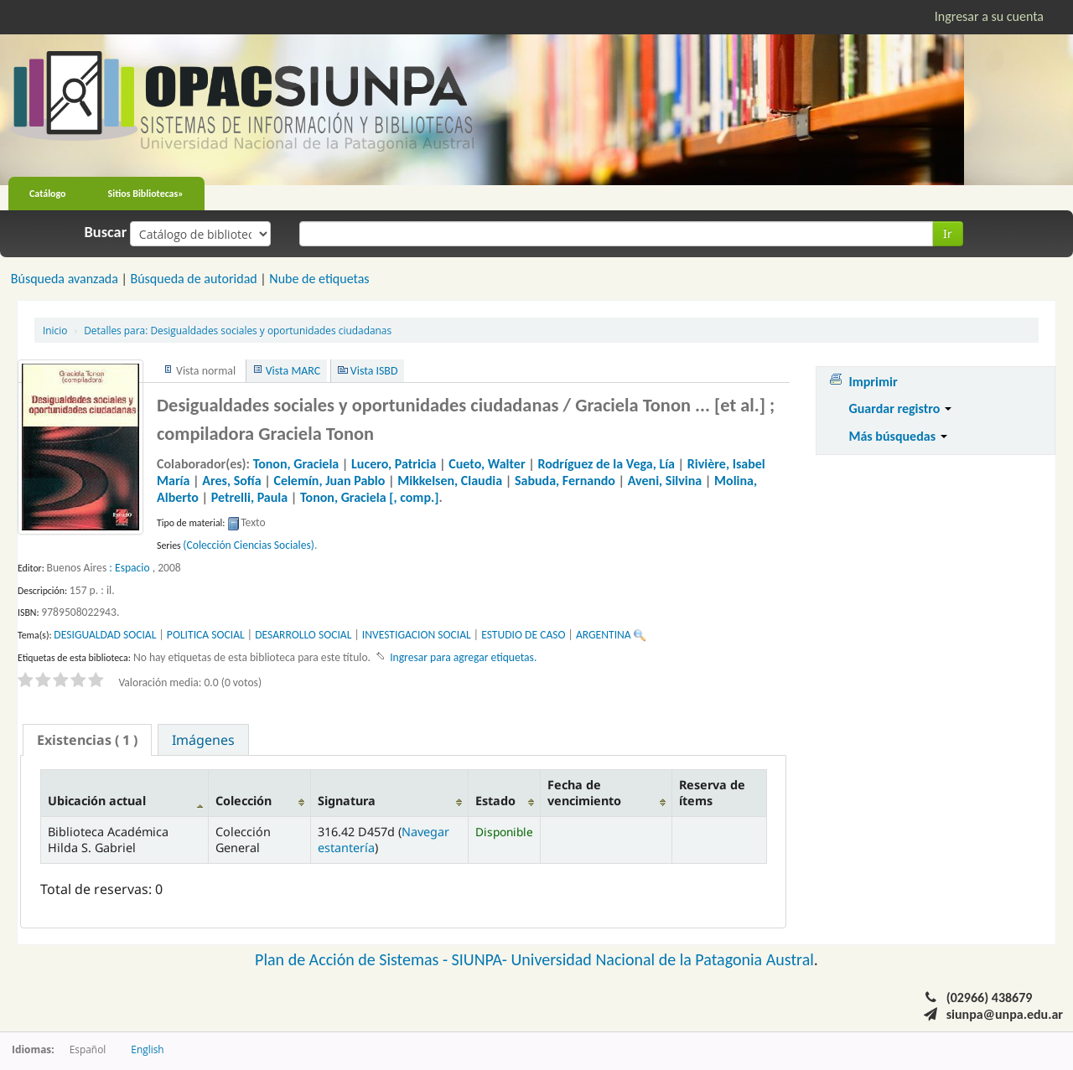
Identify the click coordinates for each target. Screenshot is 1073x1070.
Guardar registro (899, 408)
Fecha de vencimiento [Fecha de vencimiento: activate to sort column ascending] (584, 793)
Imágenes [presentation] (203, 740)
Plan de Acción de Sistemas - (353, 959)
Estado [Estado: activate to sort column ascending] (495, 801)
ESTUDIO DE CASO (523, 635)
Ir (947, 233)
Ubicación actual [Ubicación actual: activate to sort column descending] (97, 801)
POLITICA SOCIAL (206, 635)
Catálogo (47, 193)
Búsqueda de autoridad (193, 279)
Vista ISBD (374, 371)
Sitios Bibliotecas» (146, 193)
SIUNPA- (481, 959)
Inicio (55, 330)
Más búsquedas (897, 436)
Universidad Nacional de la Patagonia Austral (662, 959)
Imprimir (872, 382)
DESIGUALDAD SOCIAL (105, 635)
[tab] (87, 740)
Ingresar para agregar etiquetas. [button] (463, 657)
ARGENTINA (603, 635)
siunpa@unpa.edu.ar (1004, 1014)
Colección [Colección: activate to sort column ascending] (243, 801)
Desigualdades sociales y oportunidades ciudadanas (237, 330)
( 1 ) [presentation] (87, 740)
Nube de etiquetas (319, 279)
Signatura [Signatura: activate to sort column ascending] (347, 801)
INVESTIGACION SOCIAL (416, 635)
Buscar (106, 232)
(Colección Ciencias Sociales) (248, 545)
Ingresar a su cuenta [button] (989, 16)
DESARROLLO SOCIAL (303, 635)
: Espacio (129, 568)
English (147, 1049)
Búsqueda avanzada (64, 279)
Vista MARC (293, 371)
